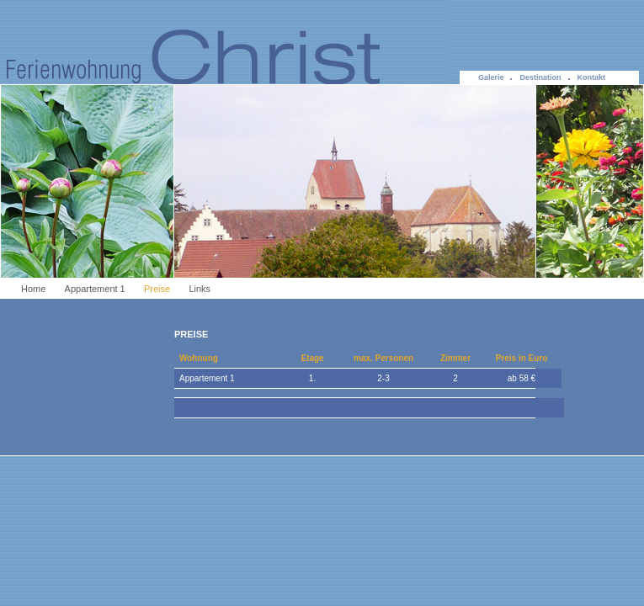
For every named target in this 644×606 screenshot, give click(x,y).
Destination (540, 77)
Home (33, 289)
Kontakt (591, 77)
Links (199, 289)
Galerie (491, 77)
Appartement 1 (95, 289)
